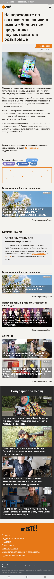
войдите (8, 256)
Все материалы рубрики (42, 220)
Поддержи (44, 46)
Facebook (23, 164)
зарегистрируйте (39, 254)
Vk (33, 164)
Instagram (9, 164)
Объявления (8, 545)
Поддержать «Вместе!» (26, 2)
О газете (10, 2)
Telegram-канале (32, 148)
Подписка (6, 542)
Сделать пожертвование (13, 555)
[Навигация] (50, 7)
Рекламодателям (10, 548)
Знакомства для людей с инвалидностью (21, 552)
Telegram (32, 160)
